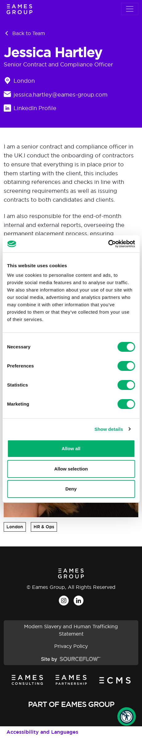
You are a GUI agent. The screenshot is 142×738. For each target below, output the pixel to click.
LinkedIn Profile (35, 108)
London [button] (14, 527)
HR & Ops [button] (44, 527)
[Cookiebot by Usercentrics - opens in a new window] (108, 244)
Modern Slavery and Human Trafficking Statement (71, 630)
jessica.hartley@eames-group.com (61, 94)
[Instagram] (64, 600)
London (24, 80)
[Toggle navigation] (129, 9)
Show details (109, 429)
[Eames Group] (19, 9)
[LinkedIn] (78, 600)
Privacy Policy (71, 646)
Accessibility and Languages (42, 732)
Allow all (71, 448)
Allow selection (71, 468)
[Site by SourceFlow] (71, 658)
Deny (71, 488)
